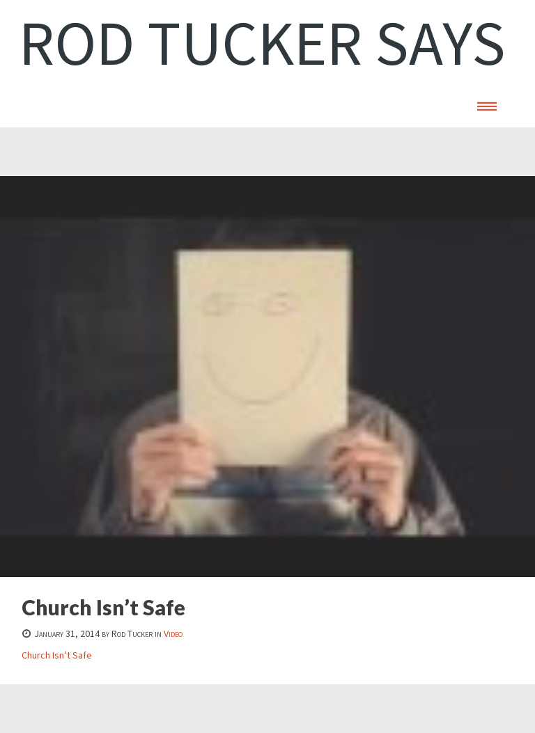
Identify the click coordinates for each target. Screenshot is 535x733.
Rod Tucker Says (262, 42)
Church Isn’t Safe (57, 655)
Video (173, 633)
